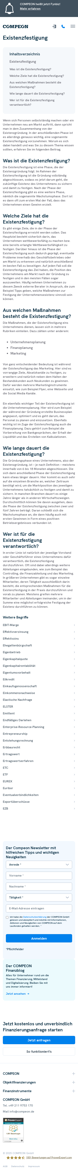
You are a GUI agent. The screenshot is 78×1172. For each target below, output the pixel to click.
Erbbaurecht (11, 747)
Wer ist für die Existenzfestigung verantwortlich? (32, 102)
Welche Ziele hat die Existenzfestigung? (37, 76)
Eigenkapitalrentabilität (19, 666)
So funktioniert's (39, 1051)
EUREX (7, 781)
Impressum (34, 1166)
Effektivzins (11, 639)
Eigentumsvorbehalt (16, 673)
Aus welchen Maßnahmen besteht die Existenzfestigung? (35, 84)
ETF (5, 774)
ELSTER (8, 707)
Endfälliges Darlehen (17, 720)
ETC (5, 768)
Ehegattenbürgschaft (17, 645)
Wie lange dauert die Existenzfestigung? (37, 94)
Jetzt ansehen (16, 994)
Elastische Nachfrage (17, 700)
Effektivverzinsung (15, 632)
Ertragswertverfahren (18, 761)
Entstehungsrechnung (18, 741)
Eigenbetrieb (11, 652)
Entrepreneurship (15, 734)
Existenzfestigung (23, 61)
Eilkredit (8, 679)
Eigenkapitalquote (15, 659)
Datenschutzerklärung (34, 916)
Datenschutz (17, 1166)
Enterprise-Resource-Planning (23, 727)
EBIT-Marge (11, 625)
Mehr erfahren (30, 9)
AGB (5, 1166)
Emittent (9, 713)
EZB (5, 808)
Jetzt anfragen (39, 1040)
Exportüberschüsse (16, 802)
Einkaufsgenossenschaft (20, 686)
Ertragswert (11, 754)
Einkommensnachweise (19, 693)
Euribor (8, 788)
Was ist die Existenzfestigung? (30, 69)
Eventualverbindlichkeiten (21, 795)
